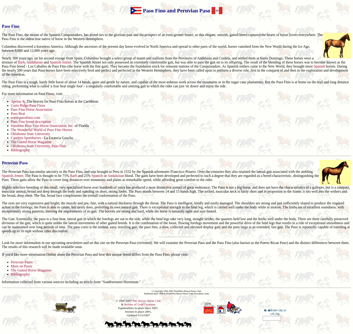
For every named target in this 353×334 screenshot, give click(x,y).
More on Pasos (21, 266)
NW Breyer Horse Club (147, 300)
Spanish (319, 66)
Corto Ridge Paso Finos (28, 105)
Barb (21, 62)
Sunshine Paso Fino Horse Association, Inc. (43, 126)
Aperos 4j (18, 101)
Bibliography (20, 150)
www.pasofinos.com (25, 118)
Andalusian (34, 62)
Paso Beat (18, 113)
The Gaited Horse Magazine (31, 142)
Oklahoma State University (30, 134)
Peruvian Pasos (22, 262)
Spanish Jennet (60, 62)
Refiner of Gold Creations (140, 304)
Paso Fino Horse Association (31, 109)
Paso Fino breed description (31, 122)
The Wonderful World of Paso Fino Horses (41, 130)
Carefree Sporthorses (26, 138)
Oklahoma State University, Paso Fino (38, 146)
